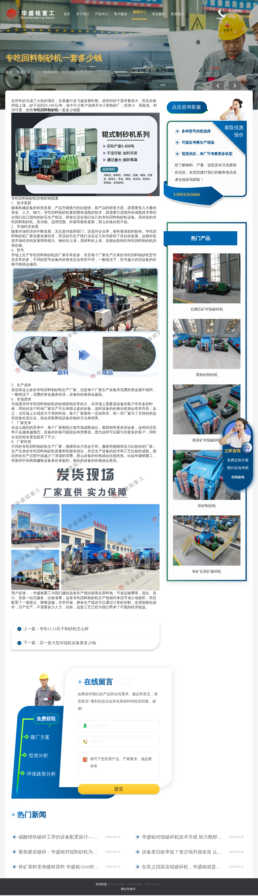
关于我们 (82, 14)
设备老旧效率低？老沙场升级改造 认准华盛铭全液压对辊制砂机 (183, 853)
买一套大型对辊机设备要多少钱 (63, 643)
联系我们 (177, 14)
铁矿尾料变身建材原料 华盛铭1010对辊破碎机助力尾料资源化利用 (60, 868)
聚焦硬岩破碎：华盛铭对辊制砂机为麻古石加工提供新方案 (60, 853)
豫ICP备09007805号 (108, 889)
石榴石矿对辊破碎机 (206, 309)
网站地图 (156, 889)
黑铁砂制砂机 (207, 375)
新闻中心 (139, 12)
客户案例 (120, 14)
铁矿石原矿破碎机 (206, 571)
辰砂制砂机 (207, 506)
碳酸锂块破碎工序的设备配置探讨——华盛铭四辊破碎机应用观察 (60, 838)
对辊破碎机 (143, 889)
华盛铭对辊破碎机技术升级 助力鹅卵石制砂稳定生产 (183, 838)
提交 (118, 789)
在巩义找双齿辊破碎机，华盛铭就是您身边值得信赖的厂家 (183, 868)
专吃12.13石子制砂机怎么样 (60, 629)
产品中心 (101, 14)
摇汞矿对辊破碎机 (206, 440)
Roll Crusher (117, 885)
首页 (67, 14)
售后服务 (158, 14)
